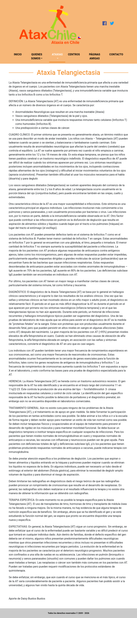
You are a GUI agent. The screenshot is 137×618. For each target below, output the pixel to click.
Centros (74, 54)
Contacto (116, 54)
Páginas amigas (94, 56)
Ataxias (57, 54)
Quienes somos (36, 56)
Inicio (18, 54)
